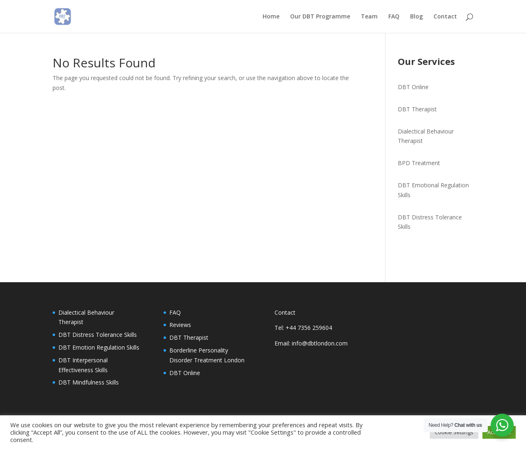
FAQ (393, 17)
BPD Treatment (419, 163)
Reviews (180, 325)
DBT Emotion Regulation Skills (98, 347)
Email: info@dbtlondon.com (311, 343)
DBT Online (413, 87)
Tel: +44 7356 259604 (303, 328)
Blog (416, 17)
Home (271, 17)
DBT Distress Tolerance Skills (97, 334)
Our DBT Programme (320, 17)
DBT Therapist (417, 109)
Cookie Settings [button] (454, 432)
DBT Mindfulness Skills (88, 382)
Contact (445, 17)
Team (369, 17)
